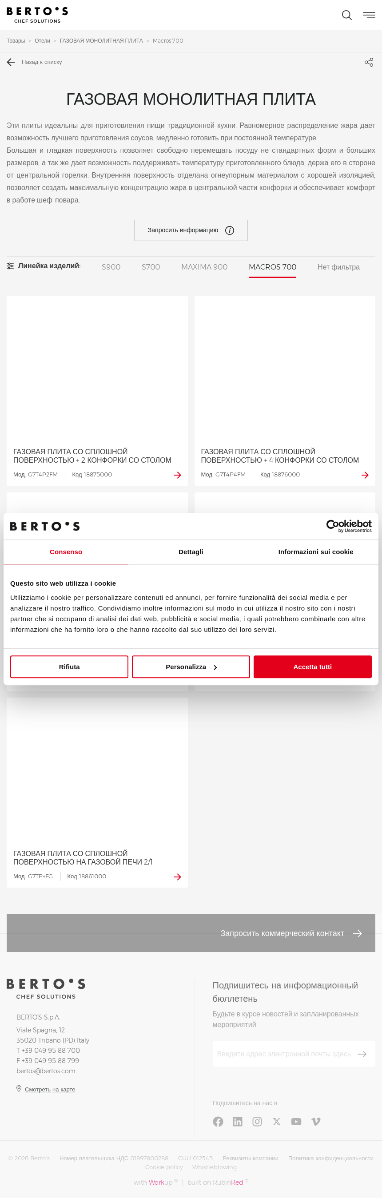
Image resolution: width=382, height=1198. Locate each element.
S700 (151, 267)
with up (156, 1182)
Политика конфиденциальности (331, 1158)
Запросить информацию (191, 230)
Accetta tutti (312, 666)
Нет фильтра (339, 267)
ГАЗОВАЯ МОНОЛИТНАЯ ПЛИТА (101, 40)
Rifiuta (69, 666)
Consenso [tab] (66, 551)
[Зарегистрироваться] (362, 1054)
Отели (42, 40)
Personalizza (191, 666)
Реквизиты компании (251, 1158)
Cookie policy (164, 1166)
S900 (111, 267)
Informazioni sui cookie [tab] (316, 551)
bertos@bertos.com (46, 1071)
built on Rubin (217, 1182)
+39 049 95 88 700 (51, 1051)
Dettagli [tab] (191, 551)
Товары (16, 40)
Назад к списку (34, 62)
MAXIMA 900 (204, 267)
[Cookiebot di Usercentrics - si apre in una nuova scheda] (333, 526)
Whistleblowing (214, 1166)
